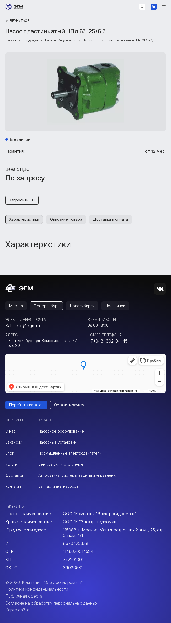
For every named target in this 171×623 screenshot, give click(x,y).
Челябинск (115, 305)
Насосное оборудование (60, 40)
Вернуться (17, 21)
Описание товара (66, 219)
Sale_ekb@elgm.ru (22, 325)
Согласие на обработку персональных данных (51, 603)
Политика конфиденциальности (36, 589)
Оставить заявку (69, 405)
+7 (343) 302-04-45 (107, 341)
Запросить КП (22, 200)
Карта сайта (17, 610)
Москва (16, 305)
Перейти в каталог (26, 405)
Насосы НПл (91, 40)
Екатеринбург (46, 305)
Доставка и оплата (110, 219)
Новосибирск (82, 305)
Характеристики (24, 219)
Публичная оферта (23, 596)
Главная (10, 40)
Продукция (30, 40)
